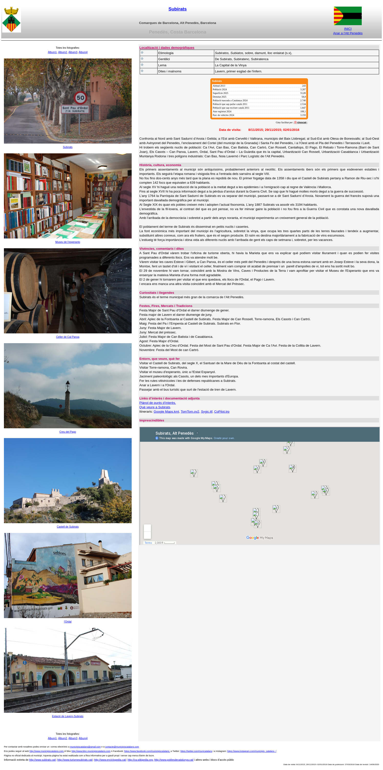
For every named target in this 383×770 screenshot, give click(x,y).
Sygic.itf (207, 411)
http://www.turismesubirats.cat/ (75, 759)
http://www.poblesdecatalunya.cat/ (173, 759)
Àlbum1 (52, 52)
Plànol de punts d (152, 403)
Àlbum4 (83, 52)
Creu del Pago (67, 431)
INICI (347, 29)
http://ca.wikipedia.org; (140, 759)
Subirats (178, 8)
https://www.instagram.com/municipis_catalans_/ (251, 751)
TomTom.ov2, (190, 411)
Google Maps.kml (166, 411)
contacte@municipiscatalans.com (122, 747)
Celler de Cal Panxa (67, 336)
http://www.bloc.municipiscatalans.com (91, 751)
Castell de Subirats (68, 526)
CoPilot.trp (221, 411)
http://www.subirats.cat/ (42, 759)
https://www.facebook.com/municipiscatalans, (147, 751)
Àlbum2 (62, 52)
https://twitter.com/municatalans (196, 751)
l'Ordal (67, 621)
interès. (170, 403)
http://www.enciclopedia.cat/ (110, 759)
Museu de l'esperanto (67, 241)
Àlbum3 (72, 52)
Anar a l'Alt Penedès (347, 33)
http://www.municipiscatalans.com (47, 751)
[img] (259, 101)
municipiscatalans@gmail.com (85, 747)
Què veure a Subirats (154, 407)
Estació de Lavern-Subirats (67, 716)
